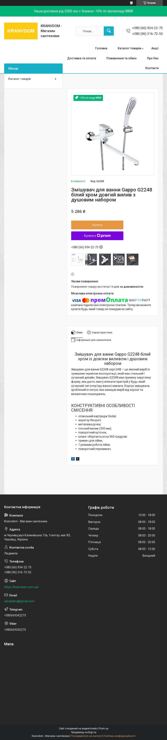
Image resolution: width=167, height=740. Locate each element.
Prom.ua (103, 728)
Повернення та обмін (121, 58)
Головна (101, 48)
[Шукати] (109, 31)
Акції (155, 48)
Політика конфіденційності (119, 736)
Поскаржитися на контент (86, 736)
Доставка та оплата (81, 58)
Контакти (152, 68)
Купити (97, 225)
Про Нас (153, 58)
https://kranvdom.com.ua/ (21, 587)
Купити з (97, 236)
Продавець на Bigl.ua (83, 732)
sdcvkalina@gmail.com (19, 601)
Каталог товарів (129, 48)
